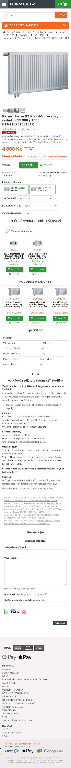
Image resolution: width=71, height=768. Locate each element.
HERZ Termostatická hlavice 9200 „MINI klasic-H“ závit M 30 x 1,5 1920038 (14, 257)
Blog (4, 717)
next (64, 304)
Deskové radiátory (45, 32)
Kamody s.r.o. (24, 746)
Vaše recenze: (11, 558)
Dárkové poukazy (11, 696)
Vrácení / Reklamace (12, 707)
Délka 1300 (39, 35)
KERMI (13, 172)
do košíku (14, 269)
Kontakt (6, 686)
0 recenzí (19, 129)
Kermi (61, 32)
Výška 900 (24, 35)
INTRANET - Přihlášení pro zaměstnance (22, 744)
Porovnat (48, 165)
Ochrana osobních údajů (15, 693)
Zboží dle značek (11, 714)
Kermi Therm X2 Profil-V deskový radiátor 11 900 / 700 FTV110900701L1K (37, 305)
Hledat (61, 15)
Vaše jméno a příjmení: (15, 547)
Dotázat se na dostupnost (55, 157)
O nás (5, 676)
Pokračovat (60, 623)
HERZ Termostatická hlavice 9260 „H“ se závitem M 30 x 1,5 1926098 (37, 257)
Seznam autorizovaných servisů (18, 703)
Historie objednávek (12, 733)
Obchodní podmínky (12, 690)
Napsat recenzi (32, 129)
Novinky (6, 736)
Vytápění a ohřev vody (21, 32)
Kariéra (6, 669)
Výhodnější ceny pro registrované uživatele (24, 679)
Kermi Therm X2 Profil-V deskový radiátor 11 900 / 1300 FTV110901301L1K (36, 38)
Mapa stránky (9, 710)
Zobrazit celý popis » (53, 142)
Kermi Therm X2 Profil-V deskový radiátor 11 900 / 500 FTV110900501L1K (14, 305)
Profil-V (10, 35)
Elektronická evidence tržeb (17, 700)
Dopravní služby (10, 673)
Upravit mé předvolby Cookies (17, 720)
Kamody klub (9, 683)
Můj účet (7, 729)
